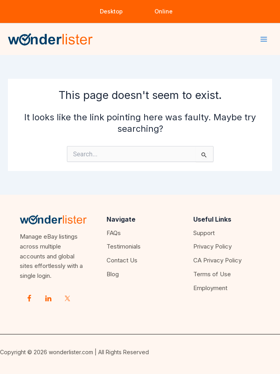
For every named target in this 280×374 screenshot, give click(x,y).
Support (204, 233)
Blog (113, 274)
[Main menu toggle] (263, 39)
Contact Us (122, 260)
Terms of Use (212, 274)
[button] (111, 12)
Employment (210, 288)
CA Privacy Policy (217, 260)
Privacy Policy (212, 246)
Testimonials (124, 246)
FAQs (114, 233)
